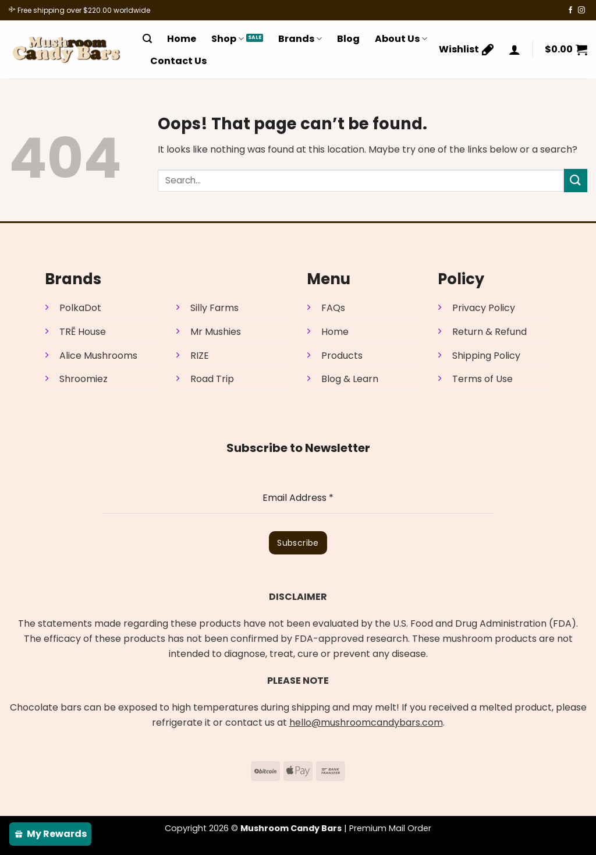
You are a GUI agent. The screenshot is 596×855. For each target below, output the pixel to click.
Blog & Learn (349, 379)
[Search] (147, 38)
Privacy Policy (483, 308)
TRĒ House (82, 331)
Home (181, 38)
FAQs (333, 308)
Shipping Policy (486, 355)
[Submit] (575, 180)
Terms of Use (482, 379)
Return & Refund (489, 331)
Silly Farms (214, 308)
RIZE (199, 355)
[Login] (514, 49)
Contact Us (178, 61)
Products (342, 355)
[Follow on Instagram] (581, 10)
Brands (300, 38)
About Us (401, 38)
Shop (227, 38)
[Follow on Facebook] (570, 10)
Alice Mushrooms (98, 355)
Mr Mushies (215, 331)
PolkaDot (80, 308)
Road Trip (212, 379)
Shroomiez (83, 379)
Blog (348, 38)
